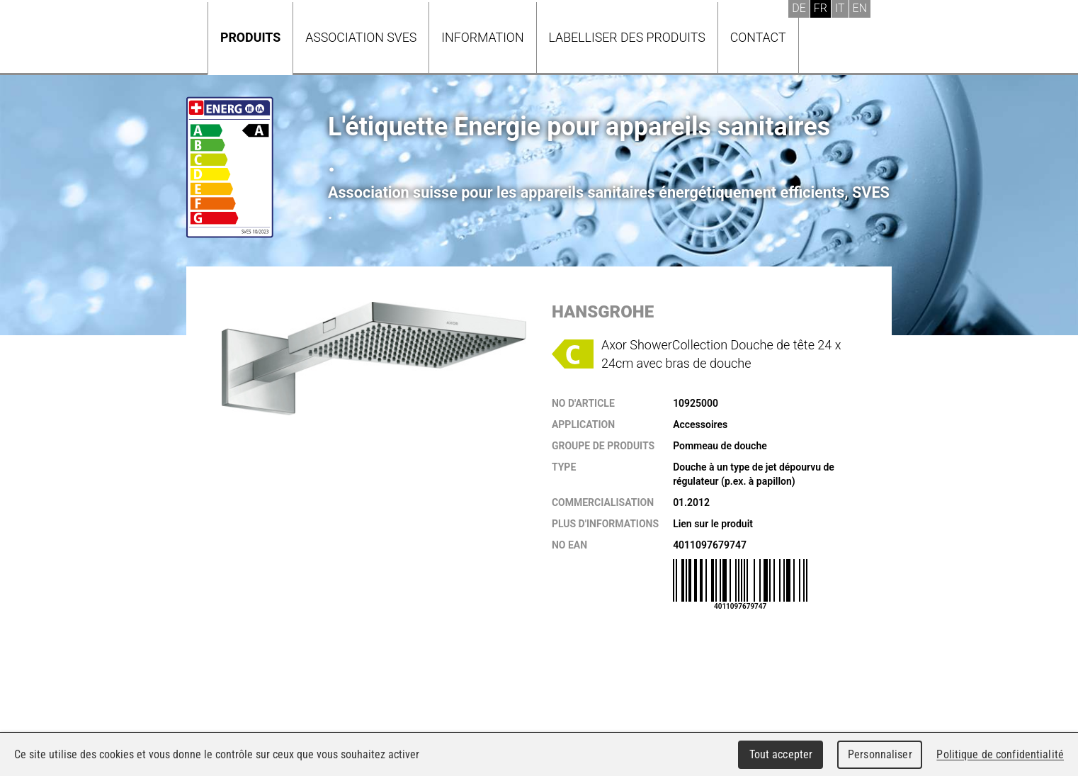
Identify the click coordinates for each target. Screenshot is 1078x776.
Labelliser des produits (627, 37)
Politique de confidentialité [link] (1000, 754)
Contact (758, 37)
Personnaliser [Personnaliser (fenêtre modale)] (880, 754)
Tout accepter (781, 754)
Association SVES (360, 37)
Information (482, 37)
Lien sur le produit (713, 523)
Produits (250, 37)
